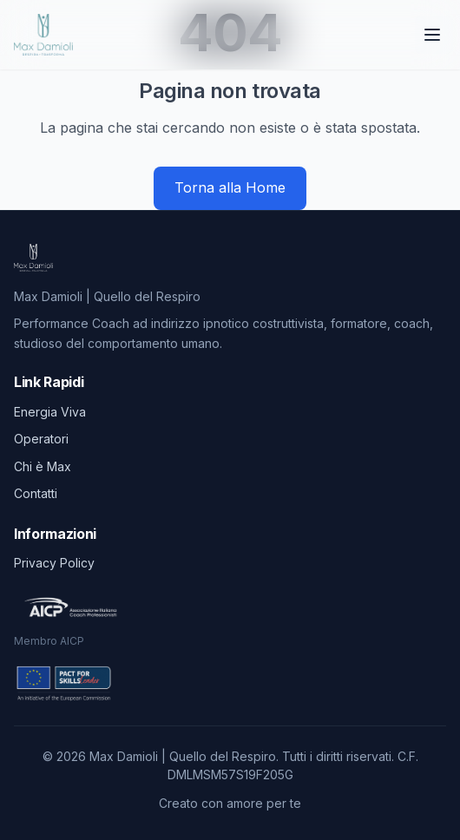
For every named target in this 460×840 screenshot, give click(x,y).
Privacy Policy (54, 562)
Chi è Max (42, 466)
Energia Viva (50, 411)
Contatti (35, 493)
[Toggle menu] (434, 35)
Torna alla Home (230, 187)
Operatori (41, 438)
